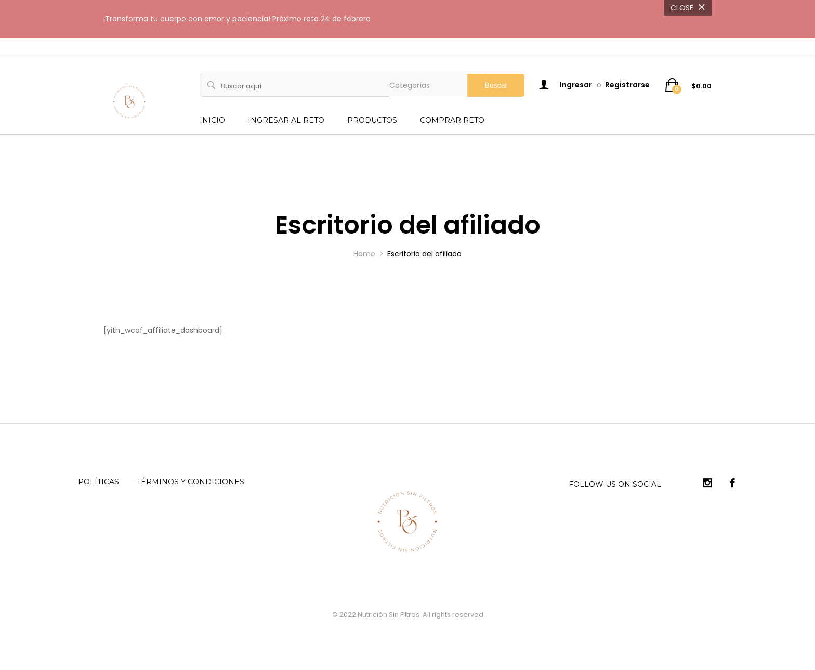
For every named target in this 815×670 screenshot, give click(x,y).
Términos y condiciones (190, 481)
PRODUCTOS (372, 120)
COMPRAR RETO (452, 120)
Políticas (98, 481)
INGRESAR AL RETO (286, 120)
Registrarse (627, 84)
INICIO (212, 120)
